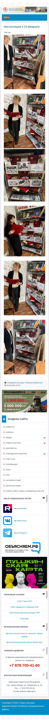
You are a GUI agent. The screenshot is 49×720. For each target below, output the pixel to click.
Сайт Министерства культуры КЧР (24, 613)
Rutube (23, 508)
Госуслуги (24, 618)
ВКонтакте (22, 521)
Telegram (23, 533)
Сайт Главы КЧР (24, 601)
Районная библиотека (34, 383)
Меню (6, 17)
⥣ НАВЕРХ (39, 711)
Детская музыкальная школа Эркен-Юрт (25, 642)
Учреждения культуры (15, 383)
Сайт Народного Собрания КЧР (24, 607)
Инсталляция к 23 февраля (22, 26)
